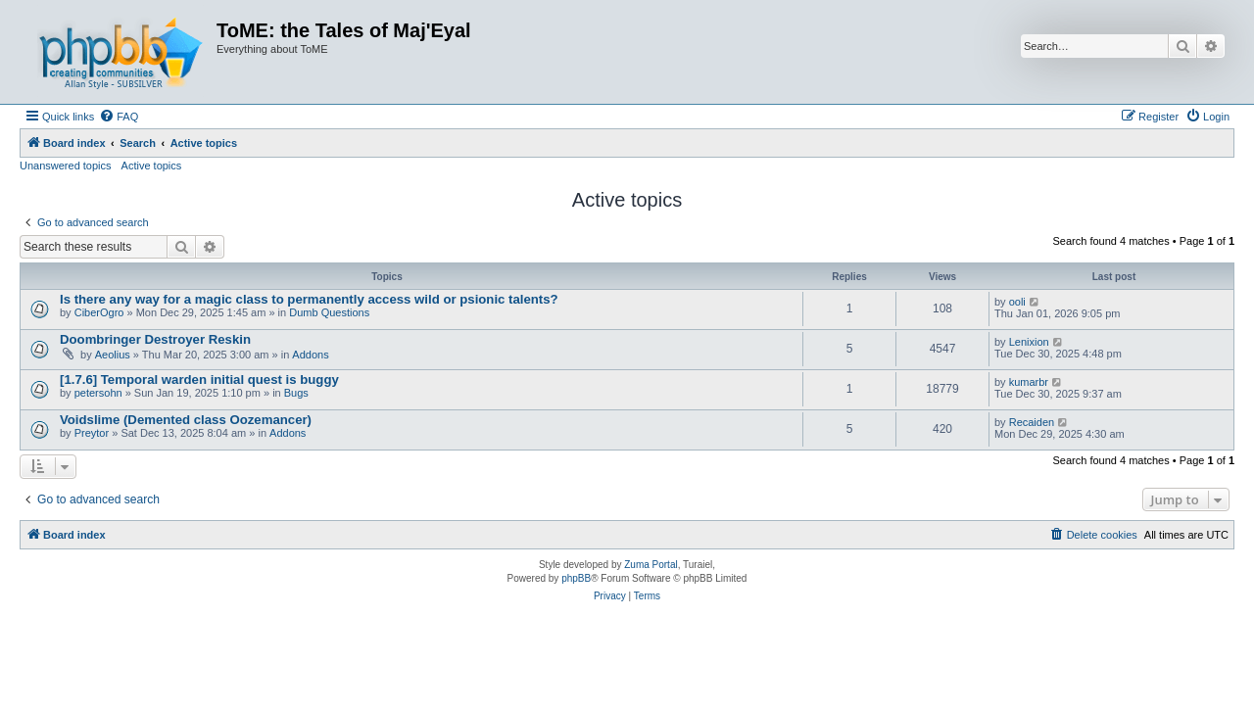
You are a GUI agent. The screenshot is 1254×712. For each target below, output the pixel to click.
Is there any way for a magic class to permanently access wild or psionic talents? (309, 299)
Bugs (296, 393)
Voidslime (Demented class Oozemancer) (186, 419)
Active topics (151, 165)
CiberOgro (99, 312)
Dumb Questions (329, 312)
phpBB (576, 578)
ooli (1017, 302)
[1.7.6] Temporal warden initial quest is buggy (199, 379)
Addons (310, 354)
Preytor (91, 433)
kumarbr (1028, 382)
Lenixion (1029, 342)
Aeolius (112, 354)
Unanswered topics (66, 165)
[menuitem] (118, 116)
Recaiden (1031, 422)
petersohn (98, 393)
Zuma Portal (650, 564)
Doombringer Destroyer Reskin (155, 339)
